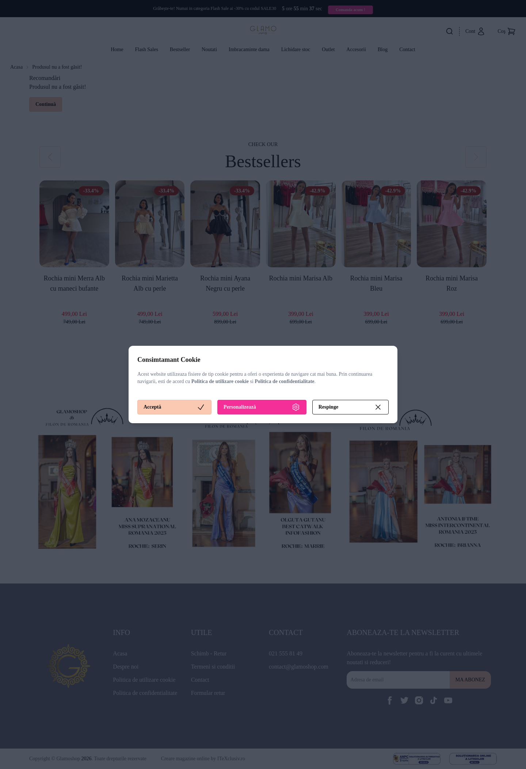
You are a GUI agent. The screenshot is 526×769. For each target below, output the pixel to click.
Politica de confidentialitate (284, 381)
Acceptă (174, 407)
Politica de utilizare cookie (220, 381)
